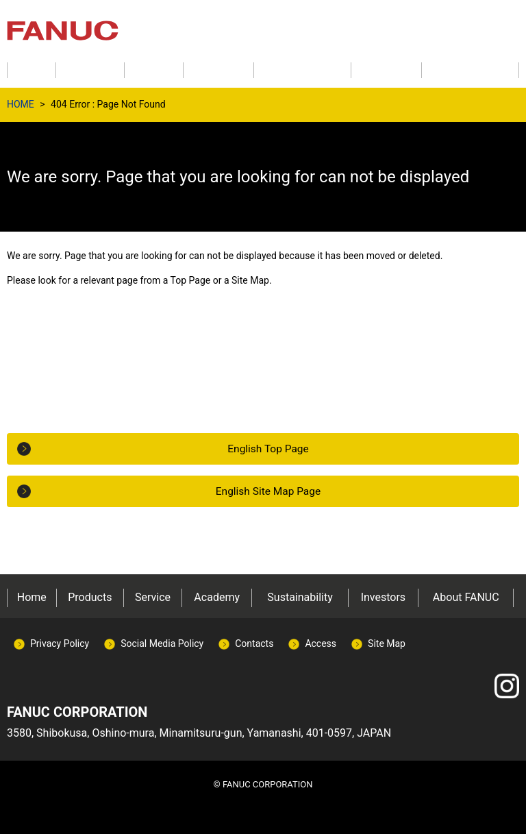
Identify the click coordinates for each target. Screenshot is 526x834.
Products (90, 597)
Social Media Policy (162, 643)
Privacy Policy (59, 643)
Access (320, 643)
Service (153, 597)
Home (32, 597)
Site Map (386, 643)
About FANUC (466, 597)
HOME (20, 104)
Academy (217, 597)
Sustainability (299, 597)
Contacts (254, 643)
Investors (383, 597)
